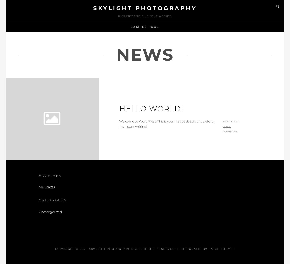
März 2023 (47, 187)
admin (227, 126)
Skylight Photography (145, 8)
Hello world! (151, 108)
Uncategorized (50, 212)
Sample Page (145, 27)
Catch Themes (222, 248)
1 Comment (230, 131)
